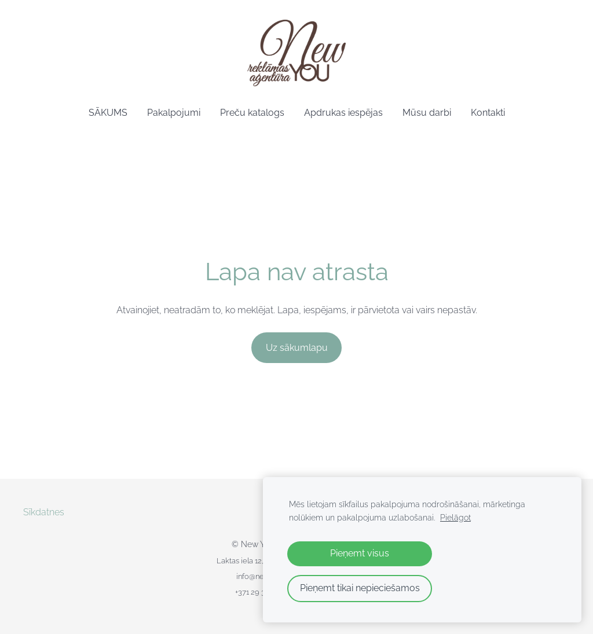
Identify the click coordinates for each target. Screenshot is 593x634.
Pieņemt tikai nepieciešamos (360, 587)
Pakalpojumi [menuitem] (173, 112)
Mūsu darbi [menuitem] (426, 112)
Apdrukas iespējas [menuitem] (343, 112)
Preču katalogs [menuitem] (252, 112)
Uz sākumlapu (297, 347)
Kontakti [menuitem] (488, 112)
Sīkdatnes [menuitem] (43, 512)
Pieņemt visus (359, 553)
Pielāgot (455, 517)
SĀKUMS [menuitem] (108, 112)
